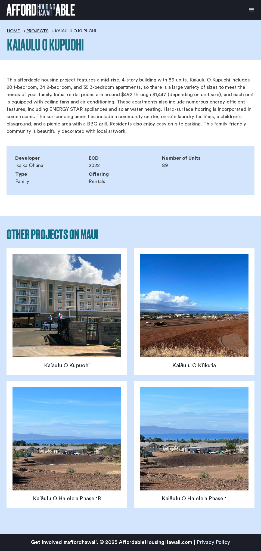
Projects (37, 31)
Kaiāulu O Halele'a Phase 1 (194, 498)
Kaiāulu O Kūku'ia (194, 365)
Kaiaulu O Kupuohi (67, 365)
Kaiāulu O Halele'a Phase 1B (67, 498)
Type (21, 174)
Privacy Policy (213, 542)
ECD (94, 158)
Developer (27, 158)
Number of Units (181, 158)
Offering (99, 174)
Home (13, 31)
